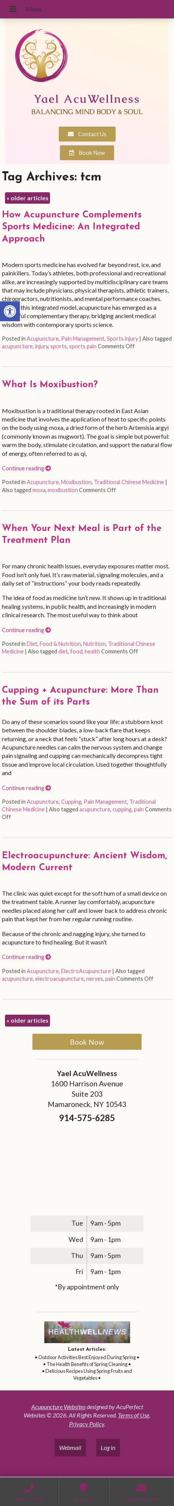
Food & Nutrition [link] (60, 643)
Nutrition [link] (94, 643)
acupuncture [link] (17, 346)
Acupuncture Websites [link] (58, 1406)
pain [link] (139, 809)
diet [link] (63, 651)
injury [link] (41, 346)
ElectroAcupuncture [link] (86, 971)
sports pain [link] (83, 346)
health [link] (92, 651)
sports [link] (58, 346)
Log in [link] (108, 1447)
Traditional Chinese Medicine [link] (129, 482)
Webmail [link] (70, 1447)
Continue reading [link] (26, 468)
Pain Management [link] (83, 338)
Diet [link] (32, 643)
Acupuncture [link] (43, 338)
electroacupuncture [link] (59, 978)
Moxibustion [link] (76, 482)
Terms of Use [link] (133, 1415)
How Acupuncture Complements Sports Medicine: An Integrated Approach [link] (72, 227)
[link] (10, 311)
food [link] (76, 651)
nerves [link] (94, 978)
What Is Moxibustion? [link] (50, 384)
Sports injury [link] (122, 338)
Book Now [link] (87, 1042)
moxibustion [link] (63, 490)
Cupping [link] (71, 801)
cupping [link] (122, 809)
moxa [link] (38, 490)
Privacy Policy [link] (86, 1423)
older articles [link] (27, 197)
